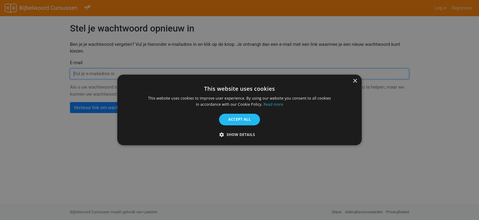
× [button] (355, 81)
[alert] (239, 110)
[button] (239, 135)
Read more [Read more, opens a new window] (273, 104)
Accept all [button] (239, 119)
